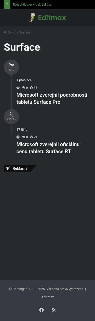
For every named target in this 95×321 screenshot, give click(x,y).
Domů (10, 32)
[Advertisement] (47, 224)
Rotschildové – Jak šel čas (32, 4)
